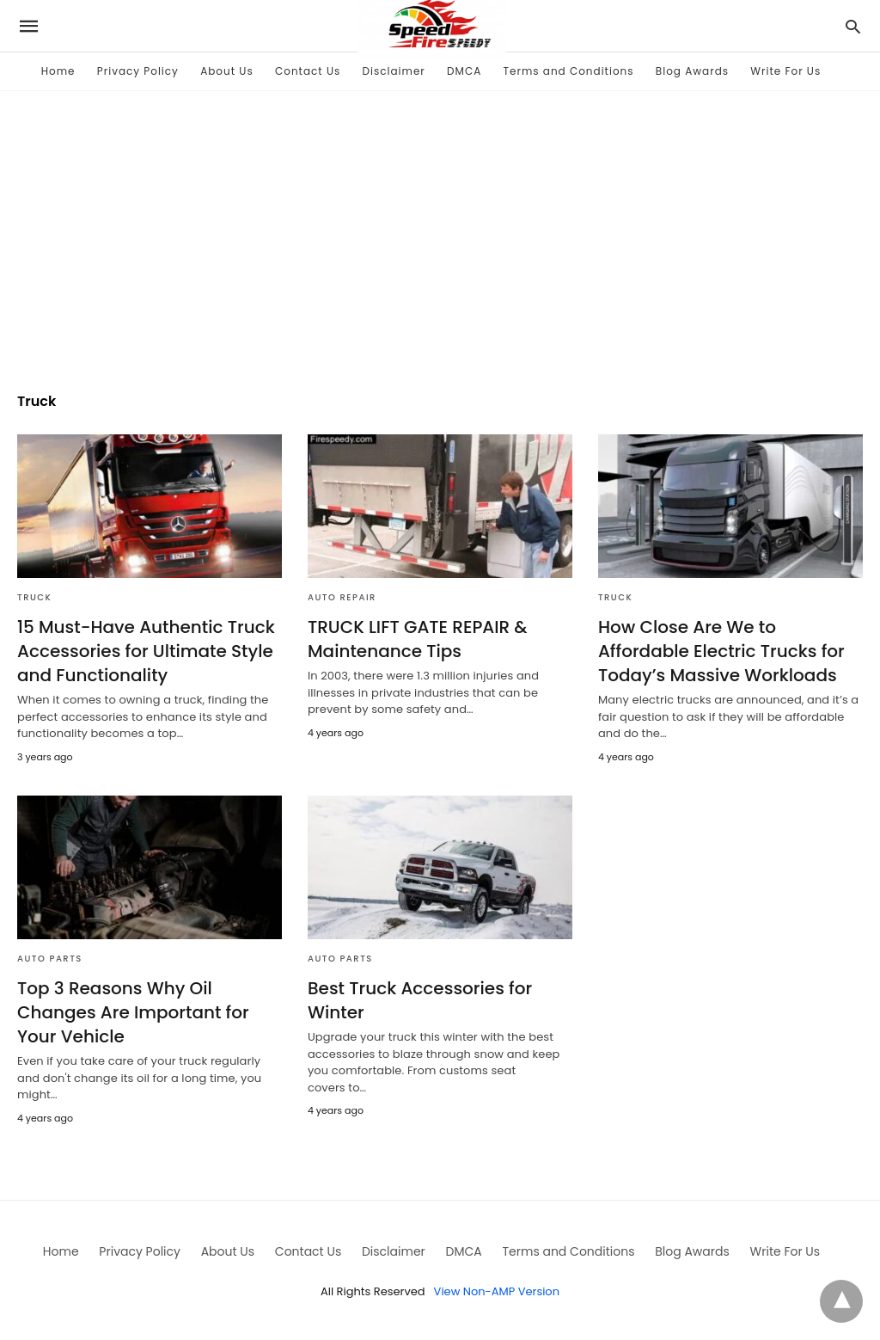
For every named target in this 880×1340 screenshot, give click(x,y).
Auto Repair (342, 597)
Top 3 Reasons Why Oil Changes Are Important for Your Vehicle (133, 1012)
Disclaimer (394, 71)
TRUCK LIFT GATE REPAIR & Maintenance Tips (418, 639)
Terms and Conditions (569, 71)
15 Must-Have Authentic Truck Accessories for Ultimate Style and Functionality (146, 651)
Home (58, 71)
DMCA (464, 71)
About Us (227, 71)
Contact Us (307, 71)
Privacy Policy (138, 71)
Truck (34, 597)
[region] (440, 228)
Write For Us (785, 71)
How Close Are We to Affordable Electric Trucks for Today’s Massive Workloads (721, 651)
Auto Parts (49, 958)
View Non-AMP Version (496, 1291)
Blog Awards (692, 71)
